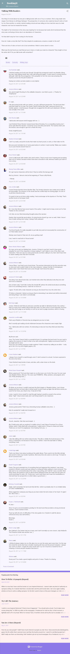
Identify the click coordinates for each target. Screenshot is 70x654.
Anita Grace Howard (15, 370)
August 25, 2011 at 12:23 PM (17, 479)
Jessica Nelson (13, 89)
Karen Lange (12, 528)
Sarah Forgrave (13, 465)
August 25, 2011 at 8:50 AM (17, 459)
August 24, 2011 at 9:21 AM (17, 222)
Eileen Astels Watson (15, 246)
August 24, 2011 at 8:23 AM (17, 149)
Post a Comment (8, 566)
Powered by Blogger (35, 647)
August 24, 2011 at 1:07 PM (17, 349)
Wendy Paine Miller (14, 169)
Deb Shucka (12, 118)
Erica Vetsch (13, 155)
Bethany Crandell (14, 484)
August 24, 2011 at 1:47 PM (17, 379)
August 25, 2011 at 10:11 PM (17, 535)
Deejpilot (39, 650)
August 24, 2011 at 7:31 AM (17, 112)
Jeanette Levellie (14, 317)
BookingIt (12, 3)
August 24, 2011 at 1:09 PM (17, 365)
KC (10, 102)
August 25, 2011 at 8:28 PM (17, 522)
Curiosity (15, 62)
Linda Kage (12, 450)
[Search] (67, 4)
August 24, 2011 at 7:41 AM (17, 133)
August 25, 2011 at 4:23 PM (17, 496)
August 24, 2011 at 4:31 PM (17, 445)
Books (8, 62)
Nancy (11, 540)
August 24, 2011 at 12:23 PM (17, 331)
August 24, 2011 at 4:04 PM (17, 399)
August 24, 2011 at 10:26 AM (17, 271)
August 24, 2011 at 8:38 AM (17, 181)
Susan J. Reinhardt (14, 502)
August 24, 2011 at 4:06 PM (17, 413)
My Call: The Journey (9, 601)
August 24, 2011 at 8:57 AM (17, 201)
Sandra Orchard (13, 139)
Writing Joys (24, 62)
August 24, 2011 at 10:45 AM (17, 297)
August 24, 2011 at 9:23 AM (17, 241)
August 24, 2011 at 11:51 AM (17, 312)
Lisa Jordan (12, 187)
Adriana (11, 556)
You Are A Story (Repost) (11, 623)
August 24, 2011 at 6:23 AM (17, 96)
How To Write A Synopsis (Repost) (14, 579)
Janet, (11, 436)
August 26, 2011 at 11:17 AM (17, 551)
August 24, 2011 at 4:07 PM (17, 431)
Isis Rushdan (13, 70)
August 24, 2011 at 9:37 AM (17, 257)
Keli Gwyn (12, 303)
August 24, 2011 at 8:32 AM (17, 164)
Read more (65, 595)
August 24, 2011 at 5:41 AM (17, 84)
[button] (67, 11)
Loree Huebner (13, 354)
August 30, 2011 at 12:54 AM (17, 562)
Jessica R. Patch (14, 277)
